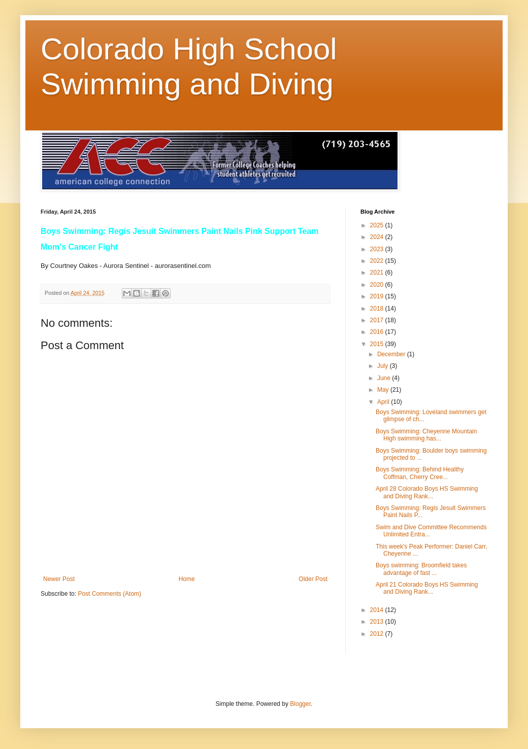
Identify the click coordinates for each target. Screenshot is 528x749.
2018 (377, 308)
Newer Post (59, 579)
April (384, 401)
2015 (377, 344)
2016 (377, 331)
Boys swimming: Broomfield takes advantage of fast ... (421, 569)
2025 (377, 225)
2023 (377, 249)
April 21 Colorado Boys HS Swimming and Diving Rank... (427, 588)
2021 (377, 272)
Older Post (313, 579)
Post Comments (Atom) (109, 593)
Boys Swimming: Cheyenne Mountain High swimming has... (426, 435)
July (383, 365)
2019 (377, 296)
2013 (377, 621)
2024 (377, 237)
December (392, 354)
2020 (377, 284)
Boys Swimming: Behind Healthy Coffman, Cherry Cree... (420, 473)
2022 (377, 260)
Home (187, 579)
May (383, 389)
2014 (377, 610)
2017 (377, 320)
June (384, 378)
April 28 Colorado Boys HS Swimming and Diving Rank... (427, 492)
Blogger (300, 703)
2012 (377, 633)
